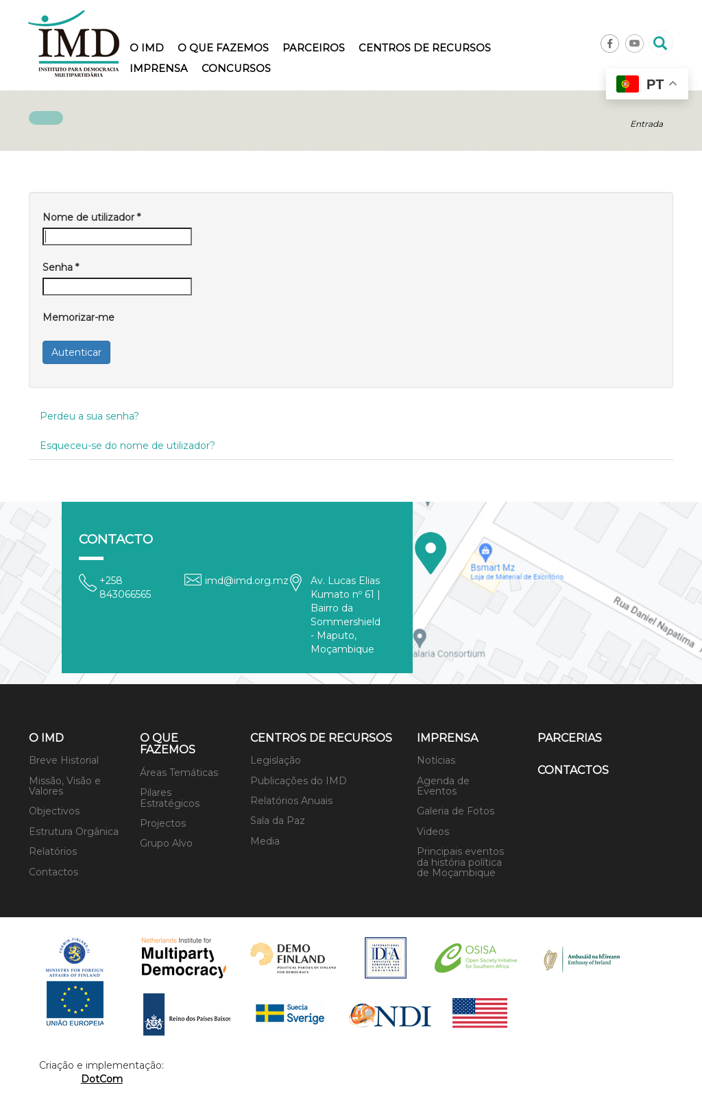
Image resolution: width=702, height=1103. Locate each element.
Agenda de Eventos (443, 786)
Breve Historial (64, 760)
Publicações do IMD (298, 781)
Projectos (163, 823)
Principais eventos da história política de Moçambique (460, 862)
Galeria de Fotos (455, 811)
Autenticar (76, 352)
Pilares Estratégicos (169, 797)
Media (265, 841)
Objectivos (54, 811)
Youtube (634, 43)
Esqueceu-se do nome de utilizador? (127, 445)
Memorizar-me (78, 317)
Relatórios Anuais (291, 801)
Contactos (53, 872)
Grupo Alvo (166, 843)
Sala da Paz (277, 820)
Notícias (436, 760)
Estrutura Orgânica (74, 831)
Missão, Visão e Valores (65, 786)
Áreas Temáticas (179, 772)
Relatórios (53, 851)
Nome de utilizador (92, 217)
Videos (433, 831)
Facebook (610, 43)
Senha (61, 267)
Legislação (275, 760)
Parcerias (569, 737)
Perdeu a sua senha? (89, 416)
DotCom (102, 1079)
